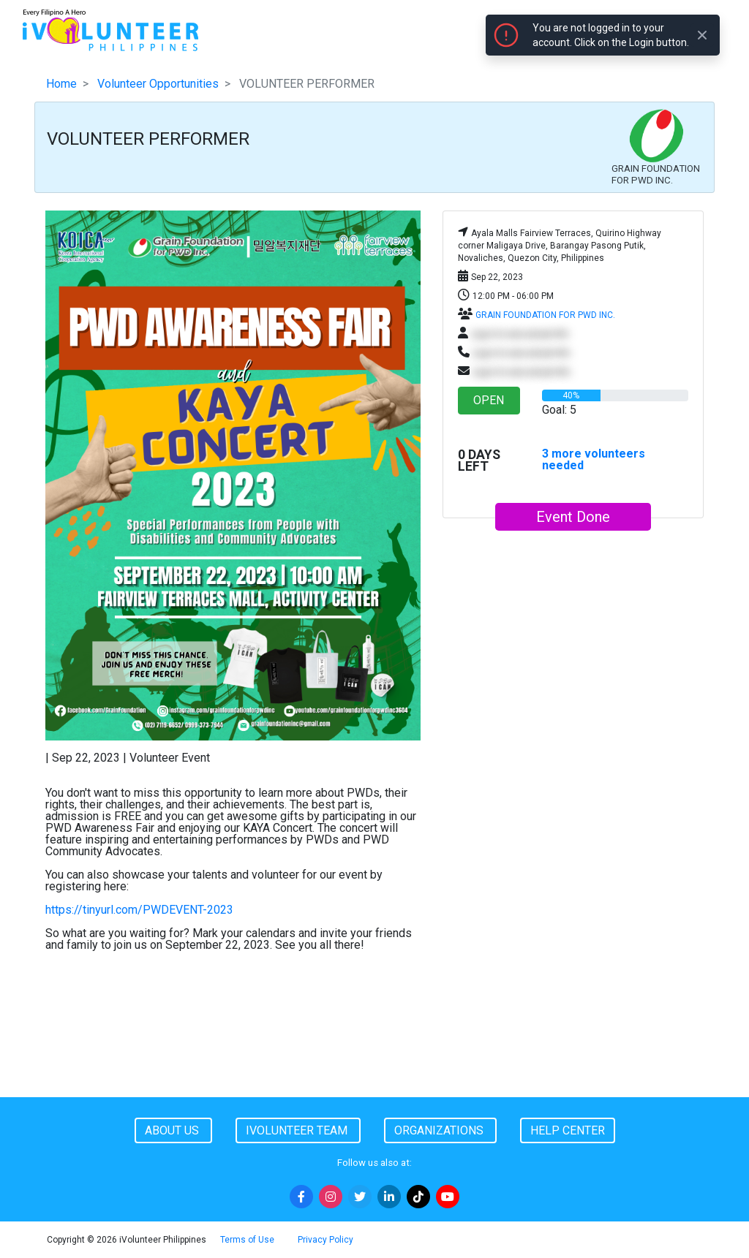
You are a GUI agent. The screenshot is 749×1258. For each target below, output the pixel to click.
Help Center (567, 1130)
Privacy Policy (325, 1240)
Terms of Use (247, 1240)
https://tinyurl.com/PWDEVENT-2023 (139, 910)
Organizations (440, 1130)
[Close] (702, 35)
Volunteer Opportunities (158, 84)
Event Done (573, 517)
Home (61, 84)
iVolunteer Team (298, 1130)
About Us (173, 1130)
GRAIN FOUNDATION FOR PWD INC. (545, 315)
